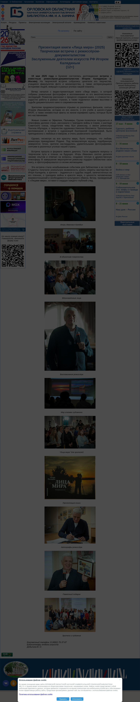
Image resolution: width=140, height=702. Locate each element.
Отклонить (77, 699)
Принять (63, 699)
